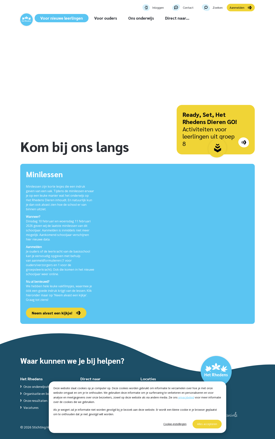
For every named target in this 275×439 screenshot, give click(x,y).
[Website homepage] (35, 23)
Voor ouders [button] (128, 18)
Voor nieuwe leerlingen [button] (84, 18)
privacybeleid (186, 397)
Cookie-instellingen (174, 424)
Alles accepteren (207, 424)
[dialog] (137, 407)
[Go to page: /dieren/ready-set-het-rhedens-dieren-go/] (243, 143)
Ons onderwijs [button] (163, 18)
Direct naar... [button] (199, 18)
